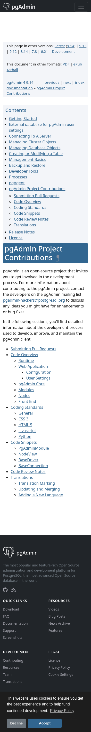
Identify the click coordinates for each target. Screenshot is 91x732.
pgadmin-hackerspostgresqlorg (34, 300)
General (25, 413)
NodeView (27, 454)
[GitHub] (5, 590)
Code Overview (27, 201)
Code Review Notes (31, 219)
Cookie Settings (61, 674)
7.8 (34, 51)
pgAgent (17, 182)
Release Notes (22, 232)
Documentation (15, 623)
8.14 (24, 51)
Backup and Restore (27, 165)
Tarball (12, 69)
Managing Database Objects (34, 147)
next (67, 82)
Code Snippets (27, 213)
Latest (60, 45)
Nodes (24, 395)
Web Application (33, 366)
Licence (16, 238)
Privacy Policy (59, 667)
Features (55, 630)
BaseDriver (28, 460)
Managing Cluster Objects (32, 142)
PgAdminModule (33, 448)
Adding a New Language (40, 495)
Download (11, 609)
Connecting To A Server (30, 136)
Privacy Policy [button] (62, 711)
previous (52, 82)
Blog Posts (57, 616)
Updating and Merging (39, 489)
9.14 (70, 45)
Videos (54, 609)
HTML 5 (25, 424)
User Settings (38, 378)
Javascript (27, 430)
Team (7, 674)
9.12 (13, 51)
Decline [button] (16, 723)
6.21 (44, 51)
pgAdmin (19, 6)
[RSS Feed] (13, 590)
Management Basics (27, 159)
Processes (18, 177)
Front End (27, 401)
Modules (26, 389)
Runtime (26, 360)
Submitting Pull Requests (36, 195)
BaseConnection (33, 465)
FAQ (6, 616)
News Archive (59, 623)
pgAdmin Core (31, 384)
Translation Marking (36, 483)
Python (24, 436)
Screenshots (12, 637)
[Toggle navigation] (81, 7)
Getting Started (23, 118)
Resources (11, 667)
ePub (77, 64)
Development (63, 51)
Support (9, 630)
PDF (66, 64)
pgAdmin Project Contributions (37, 188)
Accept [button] (44, 723)
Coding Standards (30, 207)
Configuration (38, 372)
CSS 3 (23, 419)
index (79, 82)
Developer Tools (23, 171)
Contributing (13, 660)
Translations (25, 225)
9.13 (82, 45)
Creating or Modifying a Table (36, 153)
